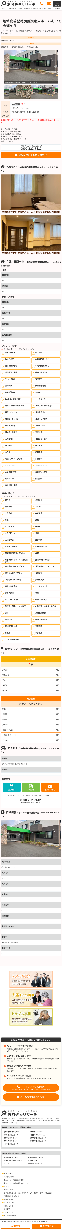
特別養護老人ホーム (7, 41)
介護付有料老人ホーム (11, 1158)
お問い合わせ (50, 790)
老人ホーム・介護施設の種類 (14, 1180)
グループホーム (33, 1160)
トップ (4, 8)
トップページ (8, 1173)
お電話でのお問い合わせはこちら (31, 147)
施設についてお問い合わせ (32, 155)
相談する (16, 1226)
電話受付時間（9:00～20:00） (30, 801)
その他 (6, 1163)
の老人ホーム (13, 1132)
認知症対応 (5, 47)
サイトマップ (8, 1212)
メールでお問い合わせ (32, 1097)
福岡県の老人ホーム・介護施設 (19, 8)
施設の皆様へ (8, 1199)
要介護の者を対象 (17, 47)
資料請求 (30, 790)
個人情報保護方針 (10, 1215)
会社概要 (7, 1209)
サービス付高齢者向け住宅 (13, 1160)
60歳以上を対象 (32, 47)
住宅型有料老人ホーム (35, 1158)
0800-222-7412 (31, 1087)
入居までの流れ (9, 1177)
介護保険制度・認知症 (11, 1196)
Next (55, 66)
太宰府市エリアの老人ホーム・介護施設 (46, 8)
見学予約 (11, 790)
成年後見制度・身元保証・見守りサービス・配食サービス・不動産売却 (28, 1193)
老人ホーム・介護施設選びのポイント (17, 1183)
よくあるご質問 (9, 1202)
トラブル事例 (8, 1190)
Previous (6, 66)
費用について (8, 1186)
